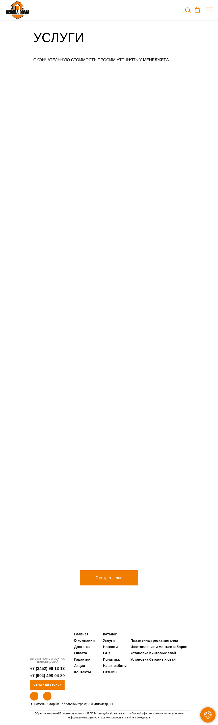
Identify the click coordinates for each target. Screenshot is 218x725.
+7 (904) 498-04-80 (47, 676)
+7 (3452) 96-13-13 (47, 668)
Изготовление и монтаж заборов (158, 647)
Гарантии (82, 659)
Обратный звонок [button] (47, 684)
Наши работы (115, 666)
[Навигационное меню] (209, 10)
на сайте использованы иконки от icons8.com (54, 723)
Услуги (109, 640)
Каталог (110, 634)
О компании (84, 640)
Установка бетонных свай (153, 659)
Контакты (82, 672)
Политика (111, 659)
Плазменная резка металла (154, 640)
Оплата (80, 653)
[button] (188, 10)
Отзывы (110, 672)
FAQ (106, 653)
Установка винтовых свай (153, 653)
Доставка (82, 647)
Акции (79, 666)
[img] (47, 644)
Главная (81, 634)
